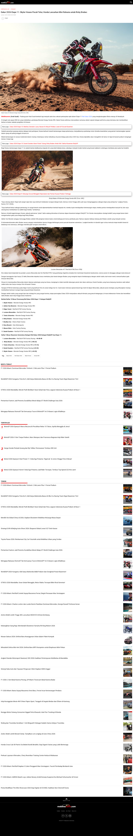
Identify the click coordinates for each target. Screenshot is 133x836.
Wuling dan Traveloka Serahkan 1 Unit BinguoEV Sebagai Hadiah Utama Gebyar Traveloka (32, 723)
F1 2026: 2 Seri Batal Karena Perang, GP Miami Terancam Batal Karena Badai (28, 680)
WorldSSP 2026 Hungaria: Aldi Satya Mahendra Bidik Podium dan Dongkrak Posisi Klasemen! (33, 572)
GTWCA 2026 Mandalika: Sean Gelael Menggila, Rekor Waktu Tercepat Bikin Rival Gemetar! (33, 582)
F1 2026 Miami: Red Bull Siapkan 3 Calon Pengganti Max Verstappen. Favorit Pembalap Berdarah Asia (37, 766)
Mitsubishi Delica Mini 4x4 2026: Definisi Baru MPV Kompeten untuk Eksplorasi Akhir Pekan (33, 647)
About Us (74, 811)
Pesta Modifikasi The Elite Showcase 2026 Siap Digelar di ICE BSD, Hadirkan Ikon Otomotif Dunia (35, 788)
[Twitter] (66, 815)
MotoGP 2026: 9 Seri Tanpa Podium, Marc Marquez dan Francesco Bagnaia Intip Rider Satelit (36, 437)
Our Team (68, 811)
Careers (63, 811)
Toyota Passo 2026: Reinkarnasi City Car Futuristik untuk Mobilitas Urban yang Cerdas (31, 539)
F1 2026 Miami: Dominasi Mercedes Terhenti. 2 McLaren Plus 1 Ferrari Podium (28, 368)
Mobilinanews (5, 116)
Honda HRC (37, 355)
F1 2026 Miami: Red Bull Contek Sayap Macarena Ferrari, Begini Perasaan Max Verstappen (33, 593)
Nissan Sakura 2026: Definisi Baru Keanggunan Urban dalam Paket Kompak (27, 636)
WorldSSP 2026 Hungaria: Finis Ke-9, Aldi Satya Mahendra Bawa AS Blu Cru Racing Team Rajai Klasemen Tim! (39, 379)
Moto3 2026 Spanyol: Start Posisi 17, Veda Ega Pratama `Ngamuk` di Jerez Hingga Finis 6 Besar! (38, 459)
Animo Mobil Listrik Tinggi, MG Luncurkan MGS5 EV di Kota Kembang (25, 615)
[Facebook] (62, 815)
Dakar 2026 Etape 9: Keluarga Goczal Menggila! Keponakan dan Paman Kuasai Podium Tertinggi (40, 194)
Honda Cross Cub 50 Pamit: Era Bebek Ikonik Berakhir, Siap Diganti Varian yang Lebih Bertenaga (34, 745)
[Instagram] (70, 815)
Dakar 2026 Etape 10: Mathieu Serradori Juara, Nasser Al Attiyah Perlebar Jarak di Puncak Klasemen (41, 127)
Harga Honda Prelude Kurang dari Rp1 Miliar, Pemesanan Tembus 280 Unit (30, 448)
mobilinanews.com (5, 9)
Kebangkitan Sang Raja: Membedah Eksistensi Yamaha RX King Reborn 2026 (28, 626)
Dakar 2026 (9, 355)
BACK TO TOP (66, 799)
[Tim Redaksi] (66, 18)
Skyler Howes (28, 355)
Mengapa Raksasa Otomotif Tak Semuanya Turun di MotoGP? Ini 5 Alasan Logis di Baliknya (33, 411)
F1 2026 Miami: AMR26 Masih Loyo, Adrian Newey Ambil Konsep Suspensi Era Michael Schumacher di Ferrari (39, 777)
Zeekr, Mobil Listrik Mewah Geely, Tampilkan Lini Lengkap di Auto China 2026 (28, 734)
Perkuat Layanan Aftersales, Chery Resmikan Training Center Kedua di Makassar (29, 755)
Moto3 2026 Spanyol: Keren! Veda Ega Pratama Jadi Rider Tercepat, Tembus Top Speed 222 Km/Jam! (40, 470)
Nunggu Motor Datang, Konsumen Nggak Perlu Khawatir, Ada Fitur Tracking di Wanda (31, 712)
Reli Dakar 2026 (87, 116)
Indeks (58, 811)
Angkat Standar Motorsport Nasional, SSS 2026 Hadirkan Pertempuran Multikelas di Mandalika (34, 658)
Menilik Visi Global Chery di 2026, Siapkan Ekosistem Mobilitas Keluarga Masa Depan (31, 518)
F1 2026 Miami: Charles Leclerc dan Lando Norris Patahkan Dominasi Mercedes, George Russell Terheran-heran (40, 604)
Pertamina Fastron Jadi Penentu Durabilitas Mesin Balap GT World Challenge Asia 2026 (31, 401)
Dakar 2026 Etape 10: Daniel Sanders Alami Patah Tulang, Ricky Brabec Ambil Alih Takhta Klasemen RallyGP (44, 143)
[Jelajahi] (131, 2)
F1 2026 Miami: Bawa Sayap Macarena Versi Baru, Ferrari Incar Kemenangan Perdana (31, 691)
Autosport (13, 9)
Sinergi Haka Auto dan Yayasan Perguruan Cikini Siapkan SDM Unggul (25, 669)
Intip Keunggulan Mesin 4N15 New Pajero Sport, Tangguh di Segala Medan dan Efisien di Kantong (35, 701)
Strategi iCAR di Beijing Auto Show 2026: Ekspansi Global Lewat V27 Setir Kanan (29, 528)
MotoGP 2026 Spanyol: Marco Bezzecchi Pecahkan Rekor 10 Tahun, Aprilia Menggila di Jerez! (37, 427)
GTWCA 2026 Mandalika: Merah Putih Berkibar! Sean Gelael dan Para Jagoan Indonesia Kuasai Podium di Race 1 (40, 390)
